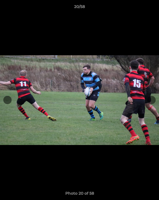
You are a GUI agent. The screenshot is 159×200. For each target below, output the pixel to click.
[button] (152, 8)
